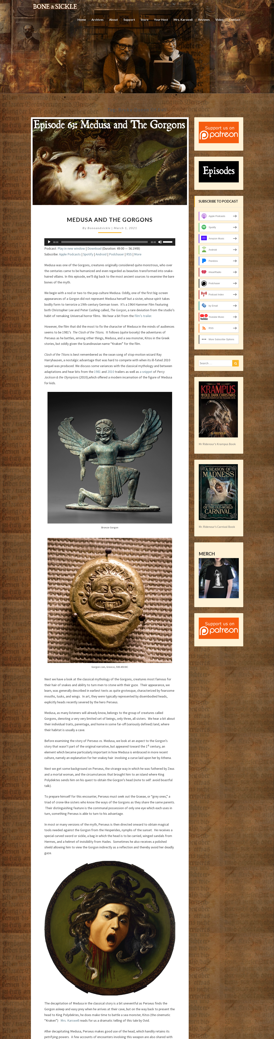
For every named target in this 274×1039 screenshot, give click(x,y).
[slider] (104, 242)
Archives (97, 19)
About (113, 19)
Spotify (88, 254)
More (137, 254)
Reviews (204, 19)
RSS (129, 254)
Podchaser (116, 254)
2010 (110, 371)
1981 (97, 371)
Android (101, 254)
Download (94, 248)
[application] (109, 242)
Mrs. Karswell (183, 19)
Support (129, 19)
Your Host (161, 19)
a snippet (146, 371)
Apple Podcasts (70, 254)
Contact (234, 19)
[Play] (49, 242)
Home (81, 19)
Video (219, 19)
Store (144, 19)
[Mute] (160, 242)
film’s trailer (142, 316)
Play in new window (71, 248)
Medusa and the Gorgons (110, 219)
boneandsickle (99, 228)
